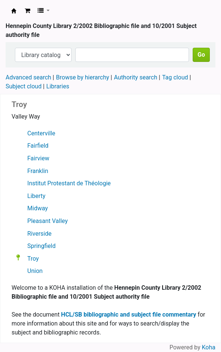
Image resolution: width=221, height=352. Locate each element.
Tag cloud (175, 77)
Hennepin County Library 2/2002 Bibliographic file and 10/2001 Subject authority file (13, 10)
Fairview (38, 158)
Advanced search (28, 77)
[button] (27, 10)
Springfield (41, 245)
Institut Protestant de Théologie (69, 183)
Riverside (39, 233)
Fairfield (37, 145)
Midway (37, 208)
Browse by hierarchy (82, 77)
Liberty (36, 195)
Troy (33, 258)
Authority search (135, 77)
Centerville (41, 133)
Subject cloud (23, 86)
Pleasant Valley (47, 220)
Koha (208, 347)
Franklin (37, 171)
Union (34, 270)
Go (201, 54)
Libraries (57, 86)
